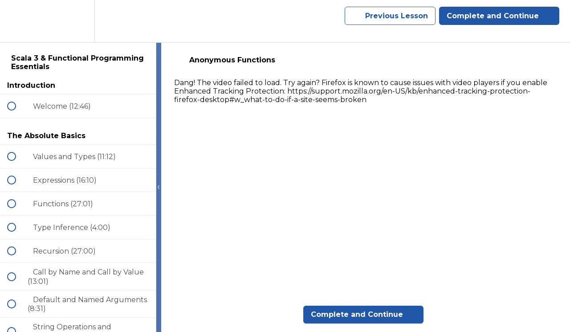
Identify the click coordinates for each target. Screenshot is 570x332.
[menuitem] (77, 21)
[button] (16, 21)
